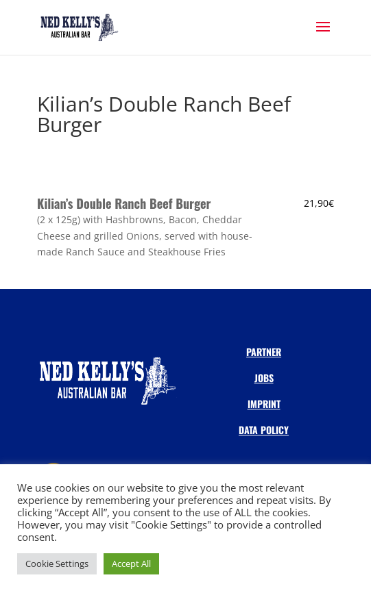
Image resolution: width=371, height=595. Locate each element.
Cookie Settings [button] (56, 563)
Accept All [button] (131, 563)
